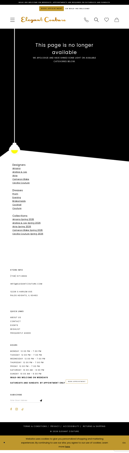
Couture (17, 209)
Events (14, 326)
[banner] (43, 21)
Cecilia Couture (21, 184)
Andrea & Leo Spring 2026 (26, 224)
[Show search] (96, 21)
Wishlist (15, 330)
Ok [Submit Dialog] (124, 445)
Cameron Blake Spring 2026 (27, 231)
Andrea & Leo (19, 173)
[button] (12, 21)
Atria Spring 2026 (21, 228)
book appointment (78, 383)
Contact (15, 323)
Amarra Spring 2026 (23, 220)
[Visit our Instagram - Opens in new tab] (16, 412)
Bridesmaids (19, 202)
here (67, 449)
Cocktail (17, 206)
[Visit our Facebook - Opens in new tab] (11, 412)
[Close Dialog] (5, 445)
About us (15, 319)
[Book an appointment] (51, 10)
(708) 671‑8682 (18, 277)
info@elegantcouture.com (26, 285)
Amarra (16, 170)
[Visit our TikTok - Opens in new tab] (22, 412)
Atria (15, 177)
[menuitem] (12, 21)
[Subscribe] (47, 403)
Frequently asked (20, 334)
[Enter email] (29, 403)
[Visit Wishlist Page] (106, 21)
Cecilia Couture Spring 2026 (27, 235)
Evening (16, 199)
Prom (15, 195)
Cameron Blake (20, 180)
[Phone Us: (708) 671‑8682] (86, 21)
